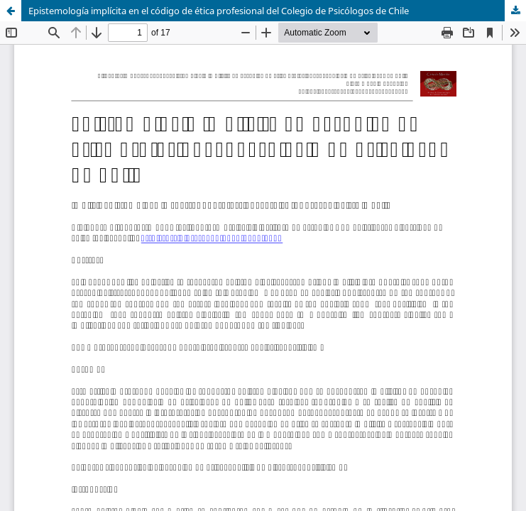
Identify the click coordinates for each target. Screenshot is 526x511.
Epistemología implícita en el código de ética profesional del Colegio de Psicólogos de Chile (218, 10)
